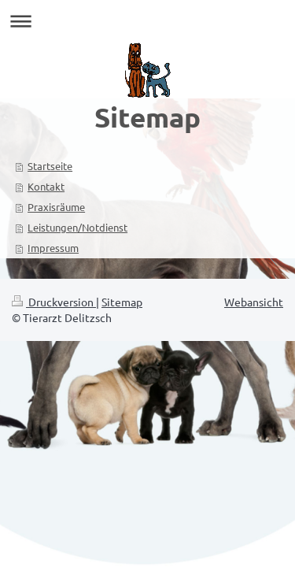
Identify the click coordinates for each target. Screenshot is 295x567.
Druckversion (54, 302)
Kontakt (46, 186)
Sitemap (121, 302)
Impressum (53, 247)
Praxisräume (56, 206)
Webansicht (253, 302)
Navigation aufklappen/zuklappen (147, 21)
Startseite (50, 165)
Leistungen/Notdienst (77, 227)
